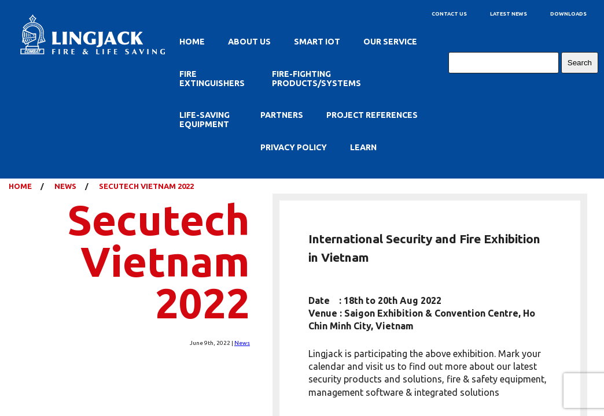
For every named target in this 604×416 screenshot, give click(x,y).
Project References (372, 115)
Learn (363, 147)
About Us (249, 41)
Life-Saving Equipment (204, 119)
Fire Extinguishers (212, 78)
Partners (281, 115)
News (242, 343)
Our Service (390, 41)
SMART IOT (317, 41)
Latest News (508, 14)
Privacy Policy (293, 147)
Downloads (568, 14)
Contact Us (449, 14)
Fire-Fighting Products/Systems (316, 78)
